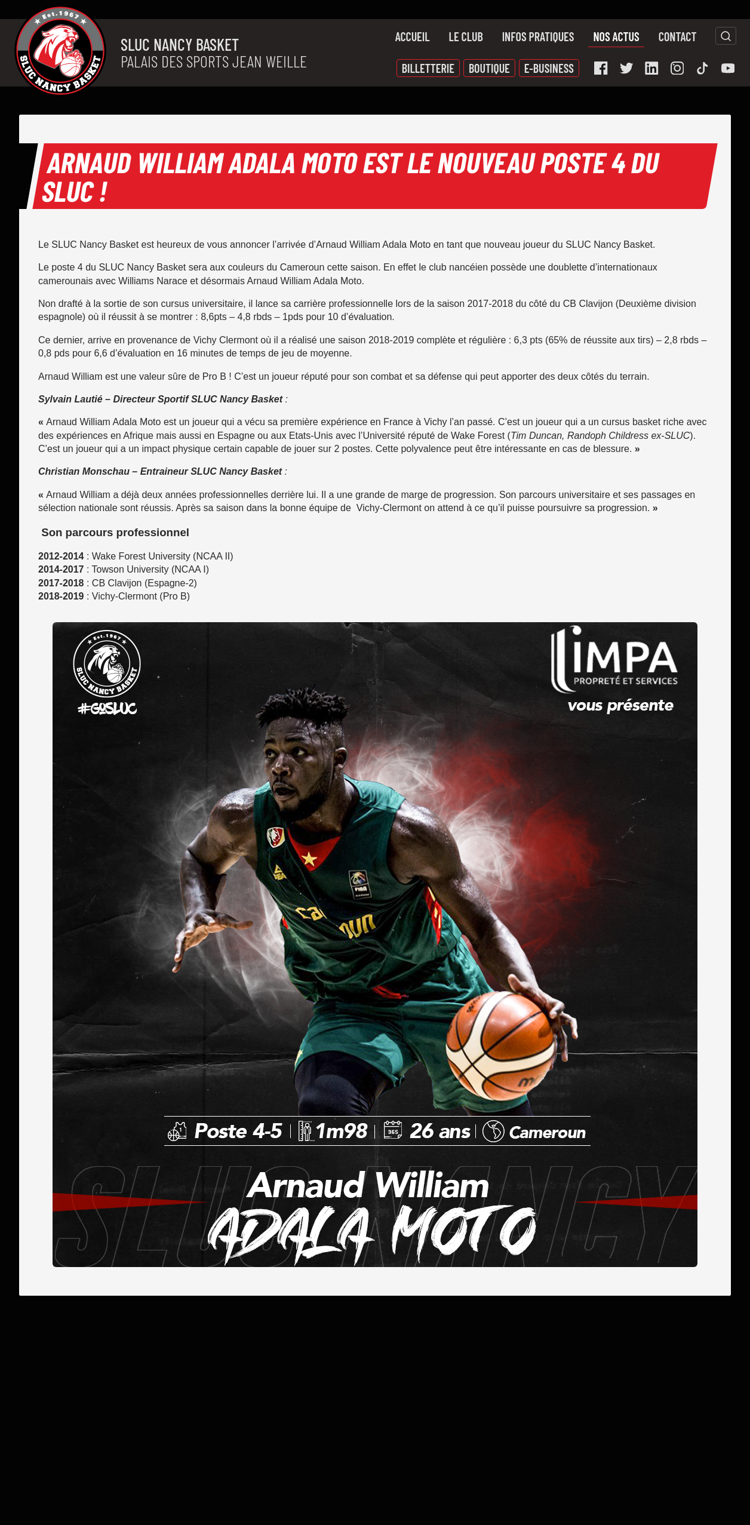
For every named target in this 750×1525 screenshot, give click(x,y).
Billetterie (428, 68)
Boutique (489, 68)
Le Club (466, 36)
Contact (678, 36)
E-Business (549, 68)
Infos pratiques (538, 36)
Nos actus (616, 36)
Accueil (412, 36)
